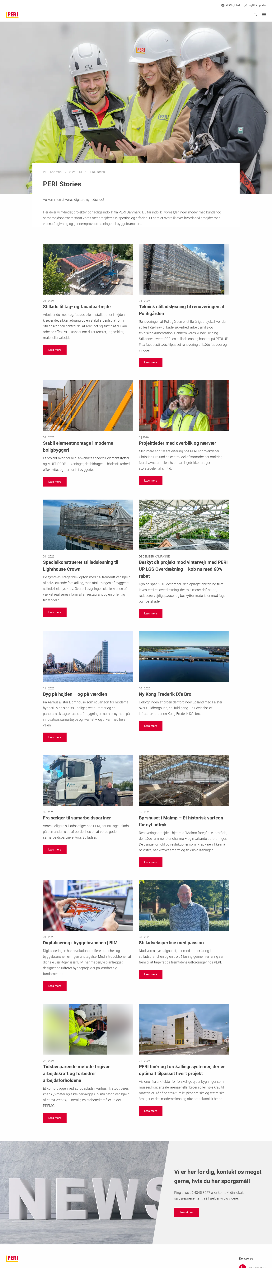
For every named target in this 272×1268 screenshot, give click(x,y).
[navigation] (55, 350)
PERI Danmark (53, 172)
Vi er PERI (76, 172)
